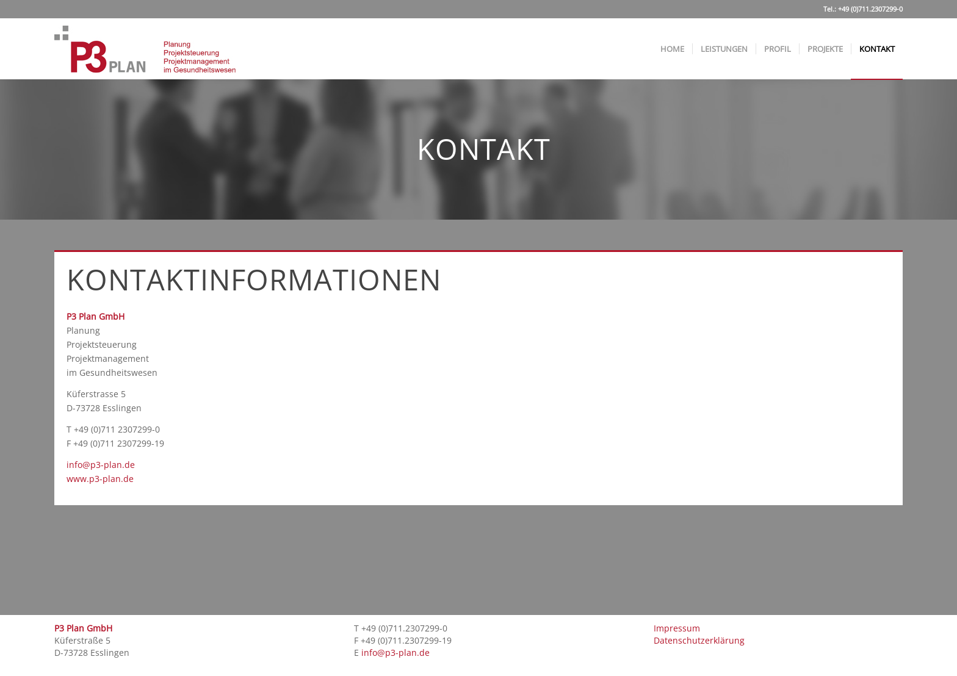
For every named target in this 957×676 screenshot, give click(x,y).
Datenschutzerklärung (699, 640)
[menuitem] (672, 48)
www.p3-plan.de (100, 478)
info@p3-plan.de (101, 464)
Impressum (677, 628)
